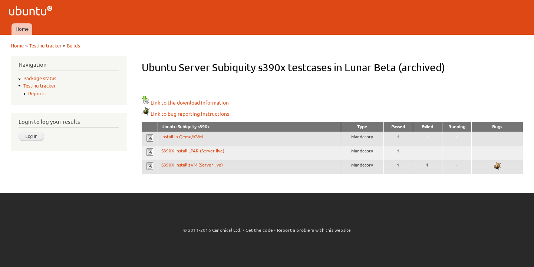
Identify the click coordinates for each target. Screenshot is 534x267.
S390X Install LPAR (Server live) (192, 150)
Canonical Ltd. (226, 230)
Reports (37, 93)
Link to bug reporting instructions (185, 114)
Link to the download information (185, 103)
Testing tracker (45, 45)
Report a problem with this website (314, 230)
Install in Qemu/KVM (182, 136)
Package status (39, 78)
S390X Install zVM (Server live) (192, 164)
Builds (73, 45)
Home (22, 29)
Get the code (259, 230)
